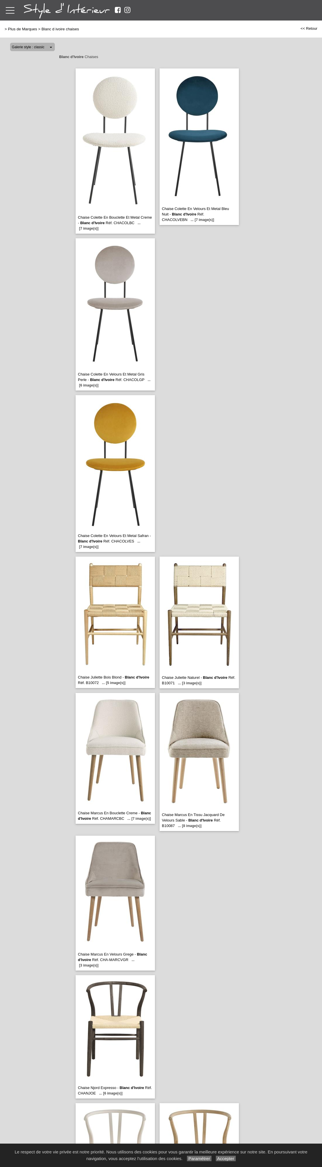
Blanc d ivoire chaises (60, 29)
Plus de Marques (22, 29)
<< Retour (308, 28)
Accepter (225, 1158)
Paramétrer (199, 1158)
